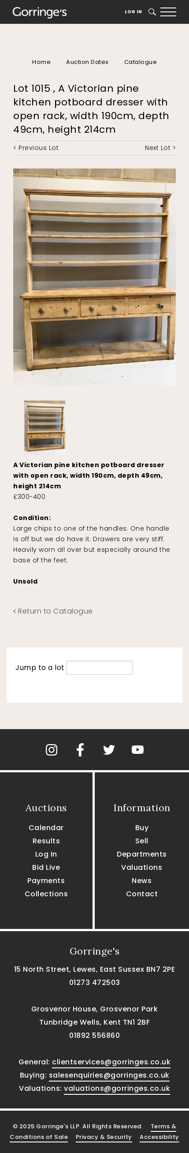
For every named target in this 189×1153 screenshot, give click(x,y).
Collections (46, 894)
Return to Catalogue (53, 611)
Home (41, 62)
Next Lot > (160, 147)
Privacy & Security (104, 1137)
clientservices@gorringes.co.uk (111, 1062)
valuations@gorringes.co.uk (117, 1088)
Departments (142, 854)
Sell (141, 841)
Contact (142, 894)
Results (46, 841)
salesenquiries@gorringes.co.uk (109, 1075)
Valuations (141, 867)
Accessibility (159, 1137)
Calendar (46, 828)
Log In (133, 11)
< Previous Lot (36, 147)
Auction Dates (87, 62)
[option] (45, 425)
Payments (46, 881)
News (142, 881)
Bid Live (46, 867)
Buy (142, 828)
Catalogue (140, 62)
